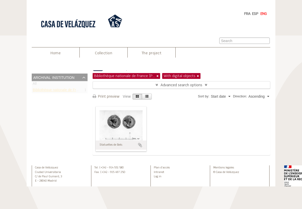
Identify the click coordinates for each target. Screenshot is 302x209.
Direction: (240, 96)
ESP (255, 13)
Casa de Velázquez (46, 167)
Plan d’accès (162, 167)
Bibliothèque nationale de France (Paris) (64, 91)
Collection (103, 53)
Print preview (106, 96)
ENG (263, 13)
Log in (157, 176)
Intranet (159, 172)
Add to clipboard (140, 145)
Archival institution (53, 77)
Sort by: (203, 96)
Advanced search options (181, 85)
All (35, 84)
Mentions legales (223, 167)
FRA (247, 13)
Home (56, 53)
